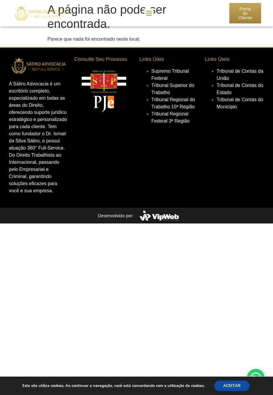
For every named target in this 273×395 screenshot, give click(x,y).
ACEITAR (232, 385)
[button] (148, 13)
